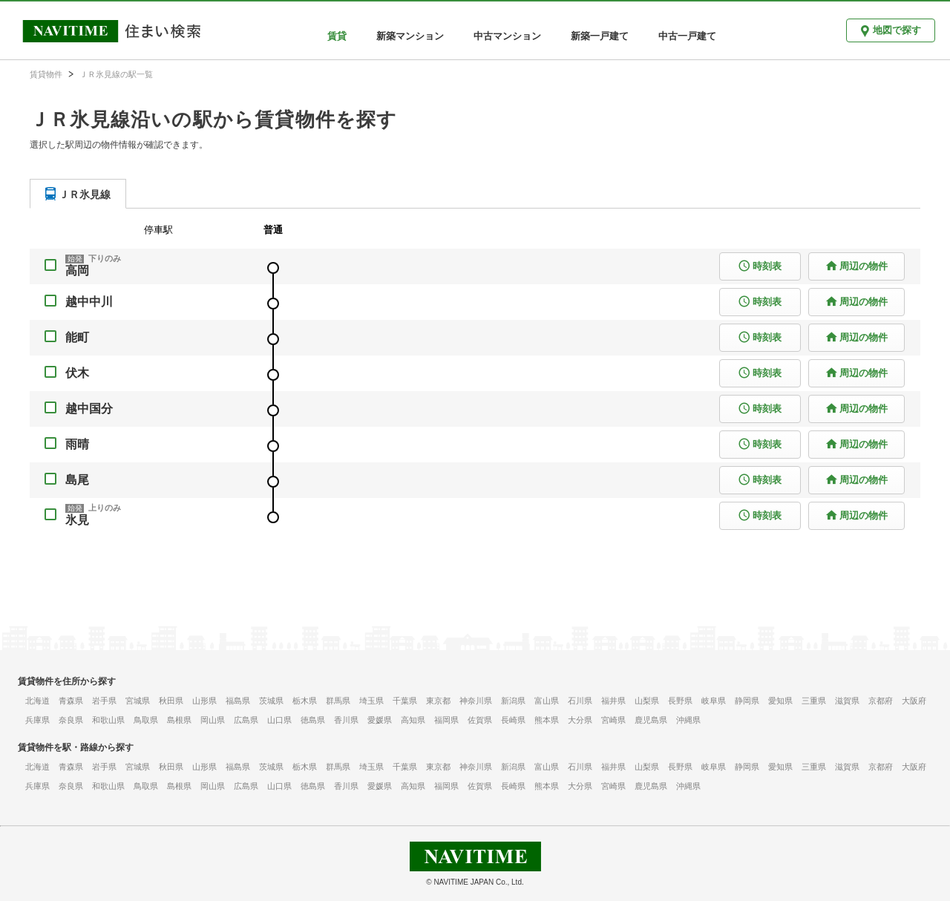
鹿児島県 (651, 719)
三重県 (814, 700)
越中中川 (89, 301)
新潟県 (513, 700)
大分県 (580, 719)
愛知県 (780, 700)
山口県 (279, 719)
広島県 (246, 719)
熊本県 (546, 719)
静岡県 (747, 700)
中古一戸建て (687, 36)
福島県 (238, 700)
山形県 (204, 700)
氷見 (77, 520)
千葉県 (405, 700)
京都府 (880, 700)
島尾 (77, 480)
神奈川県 (475, 700)
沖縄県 (688, 719)
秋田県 (171, 700)
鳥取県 (146, 719)
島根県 (179, 719)
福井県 (613, 700)
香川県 (346, 719)
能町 (77, 337)
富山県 (546, 700)
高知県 (413, 719)
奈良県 (71, 719)
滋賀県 (847, 700)
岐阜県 (713, 700)
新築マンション (410, 36)
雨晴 (77, 444)
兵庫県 (37, 719)
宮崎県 (613, 719)
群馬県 (338, 700)
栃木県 (304, 700)
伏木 (77, 373)
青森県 (71, 700)
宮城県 (137, 700)
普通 (273, 229)
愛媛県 (379, 719)
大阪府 (914, 700)
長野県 (680, 700)
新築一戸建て (600, 36)
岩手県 (104, 700)
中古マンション (507, 36)
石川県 (580, 700)
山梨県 (647, 700)
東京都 (438, 700)
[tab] (78, 194)
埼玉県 (371, 700)
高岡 (77, 270)
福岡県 (446, 719)
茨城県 (271, 700)
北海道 (37, 700)
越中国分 (89, 408)
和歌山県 (108, 719)
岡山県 (212, 719)
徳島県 (313, 719)
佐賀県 (480, 719)
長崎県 (513, 719)
